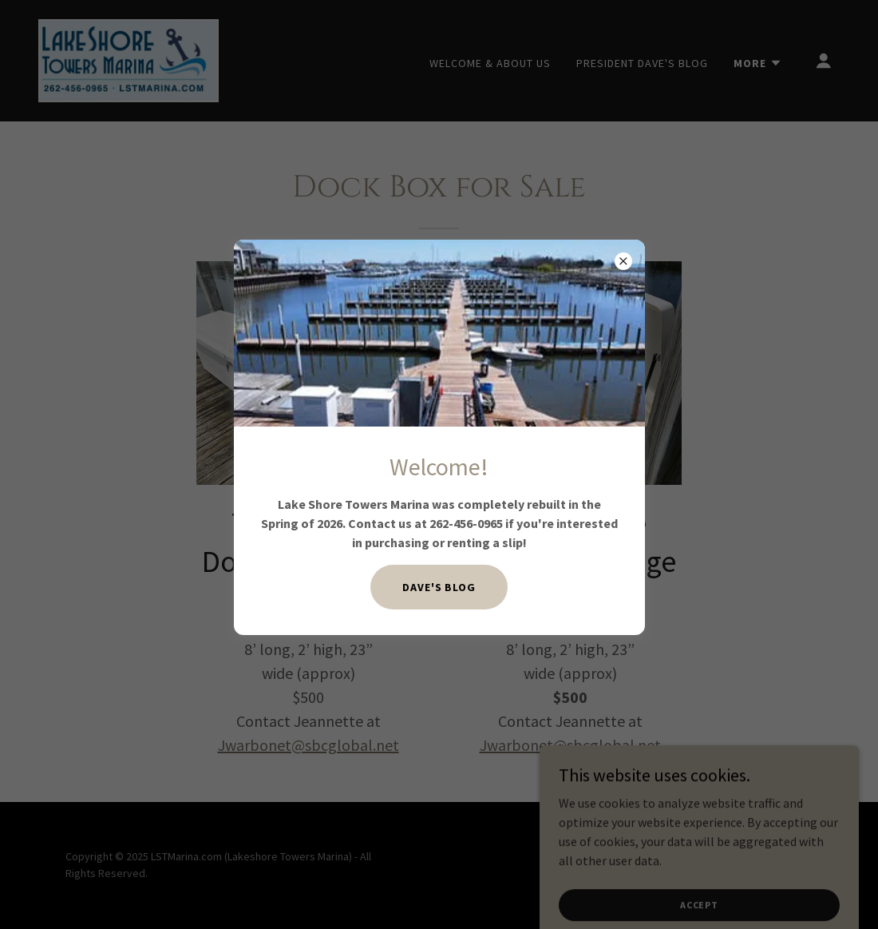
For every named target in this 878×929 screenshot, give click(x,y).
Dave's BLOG (439, 587)
